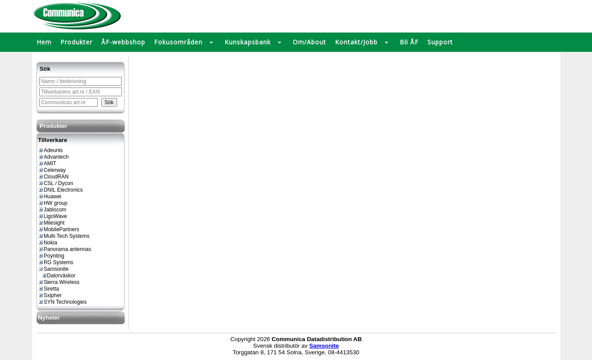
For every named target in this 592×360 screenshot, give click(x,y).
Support (440, 42)
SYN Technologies (62, 302)
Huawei (49, 196)
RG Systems (55, 262)
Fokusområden (178, 42)
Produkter (76, 42)
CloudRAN (53, 177)
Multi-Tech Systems (63, 236)
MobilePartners (58, 229)
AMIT (47, 163)
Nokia (47, 243)
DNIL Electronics (60, 190)
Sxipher (50, 295)
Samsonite (53, 269)
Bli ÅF (409, 42)
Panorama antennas (64, 249)
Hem (44, 42)
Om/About (309, 42)
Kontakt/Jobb (356, 42)
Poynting (51, 256)
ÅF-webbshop (123, 42)
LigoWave (52, 216)
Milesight (51, 223)
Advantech (53, 157)
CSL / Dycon (55, 183)
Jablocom (52, 210)
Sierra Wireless (58, 282)
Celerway (52, 170)
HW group (52, 203)
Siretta (48, 289)
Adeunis (50, 150)
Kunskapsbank (247, 42)
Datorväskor (58, 276)
